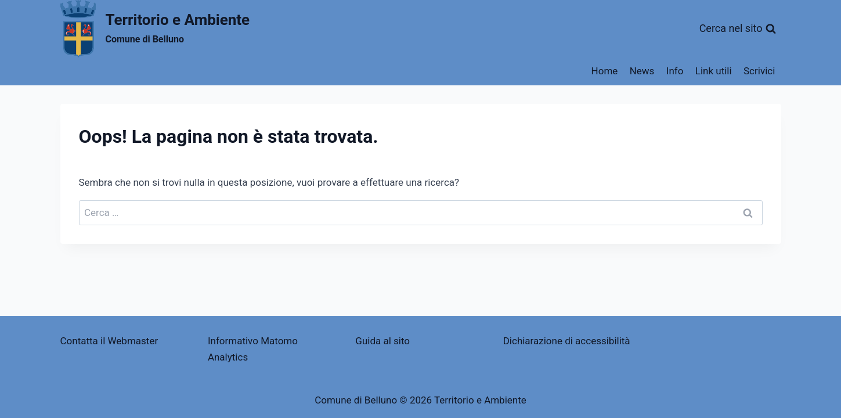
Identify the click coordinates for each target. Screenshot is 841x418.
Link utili (713, 71)
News (642, 71)
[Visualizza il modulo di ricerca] (737, 28)
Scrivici (759, 71)
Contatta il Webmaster (109, 341)
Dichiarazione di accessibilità (566, 341)
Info (675, 71)
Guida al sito (382, 341)
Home (604, 71)
